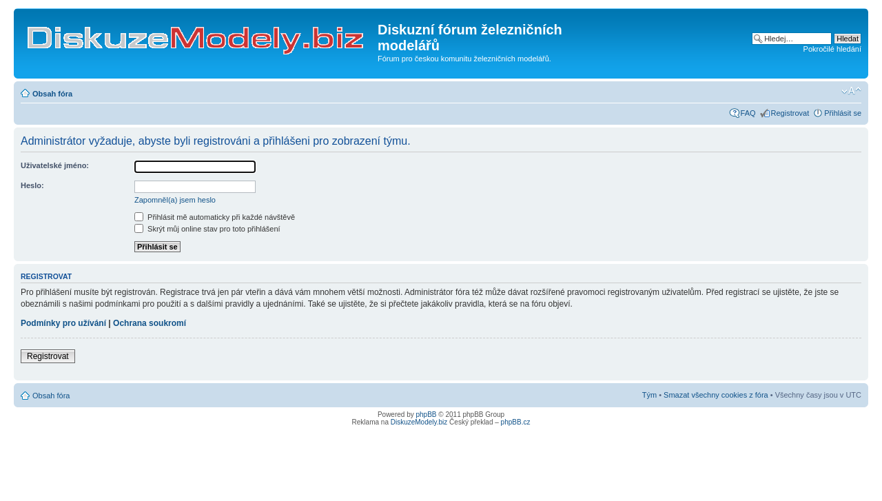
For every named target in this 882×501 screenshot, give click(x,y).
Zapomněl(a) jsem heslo (175, 200)
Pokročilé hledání (832, 49)
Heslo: (32, 185)
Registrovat (790, 113)
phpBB (426, 414)
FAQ (748, 113)
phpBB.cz (516, 422)
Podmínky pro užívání (63, 323)
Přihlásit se (842, 113)
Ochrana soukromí (149, 323)
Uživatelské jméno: (55, 165)
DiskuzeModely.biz (419, 422)
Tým (649, 395)
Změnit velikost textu (851, 91)
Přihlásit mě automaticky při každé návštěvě (214, 217)
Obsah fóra (52, 94)
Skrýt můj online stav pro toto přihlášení (207, 229)
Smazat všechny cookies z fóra (716, 395)
